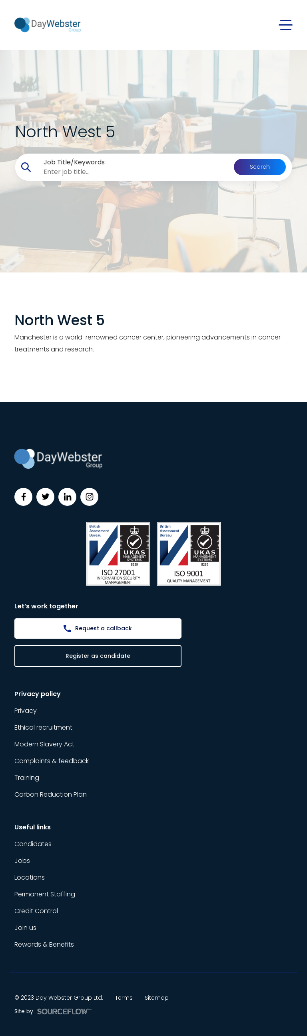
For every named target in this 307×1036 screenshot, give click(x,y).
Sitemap (157, 998)
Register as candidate (98, 656)
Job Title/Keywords (74, 162)
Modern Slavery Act (44, 744)
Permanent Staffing (44, 894)
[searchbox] (136, 172)
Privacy (25, 710)
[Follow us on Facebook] (23, 497)
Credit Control (36, 911)
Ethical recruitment (43, 727)
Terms (124, 998)
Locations (29, 877)
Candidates (33, 844)
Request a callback (103, 628)
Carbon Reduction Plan (50, 794)
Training (26, 777)
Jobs (22, 860)
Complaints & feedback (51, 761)
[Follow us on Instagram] (89, 497)
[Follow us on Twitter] (45, 497)
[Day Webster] (47, 24)
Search (260, 167)
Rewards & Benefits (44, 944)
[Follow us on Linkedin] (67, 497)
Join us (25, 927)
